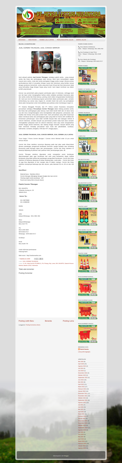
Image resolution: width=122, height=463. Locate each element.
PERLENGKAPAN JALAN (65, 40)
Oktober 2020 (82, 425)
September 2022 (83, 377)
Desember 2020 (82, 421)
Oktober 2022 (82, 375)
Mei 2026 (81, 361)
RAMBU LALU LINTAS (47, 40)
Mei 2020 (81, 436)
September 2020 (83, 427)
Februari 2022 (82, 389)
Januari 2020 (82, 446)
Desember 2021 (82, 393)
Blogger (66, 456)
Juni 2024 (81, 370)
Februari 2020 (82, 443)
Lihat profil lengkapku (84, 352)
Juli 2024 (80, 368)
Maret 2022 (81, 386)
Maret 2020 (81, 441)
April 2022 (81, 384)
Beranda (48, 321)
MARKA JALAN (81, 40)
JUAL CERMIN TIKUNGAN (30, 261)
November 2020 (82, 423)
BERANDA (21, 40)
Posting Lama (68, 321)
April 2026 (81, 364)
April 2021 (81, 411)
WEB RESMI (32, 40)
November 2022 (82, 373)
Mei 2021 (81, 409)
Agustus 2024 (82, 366)
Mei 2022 (81, 382)
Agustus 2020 (82, 430)
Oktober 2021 (82, 398)
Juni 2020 (81, 434)
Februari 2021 (82, 416)
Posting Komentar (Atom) (33, 325)
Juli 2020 (80, 432)
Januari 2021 (82, 418)
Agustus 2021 (82, 402)
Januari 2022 (82, 391)
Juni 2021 (81, 407)
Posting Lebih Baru (26, 321)
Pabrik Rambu (84, 349)
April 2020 (81, 439)
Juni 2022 (81, 380)
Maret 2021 (81, 414)
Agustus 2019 (82, 448)
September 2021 (83, 400)
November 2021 (82, 395)
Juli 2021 (80, 405)
